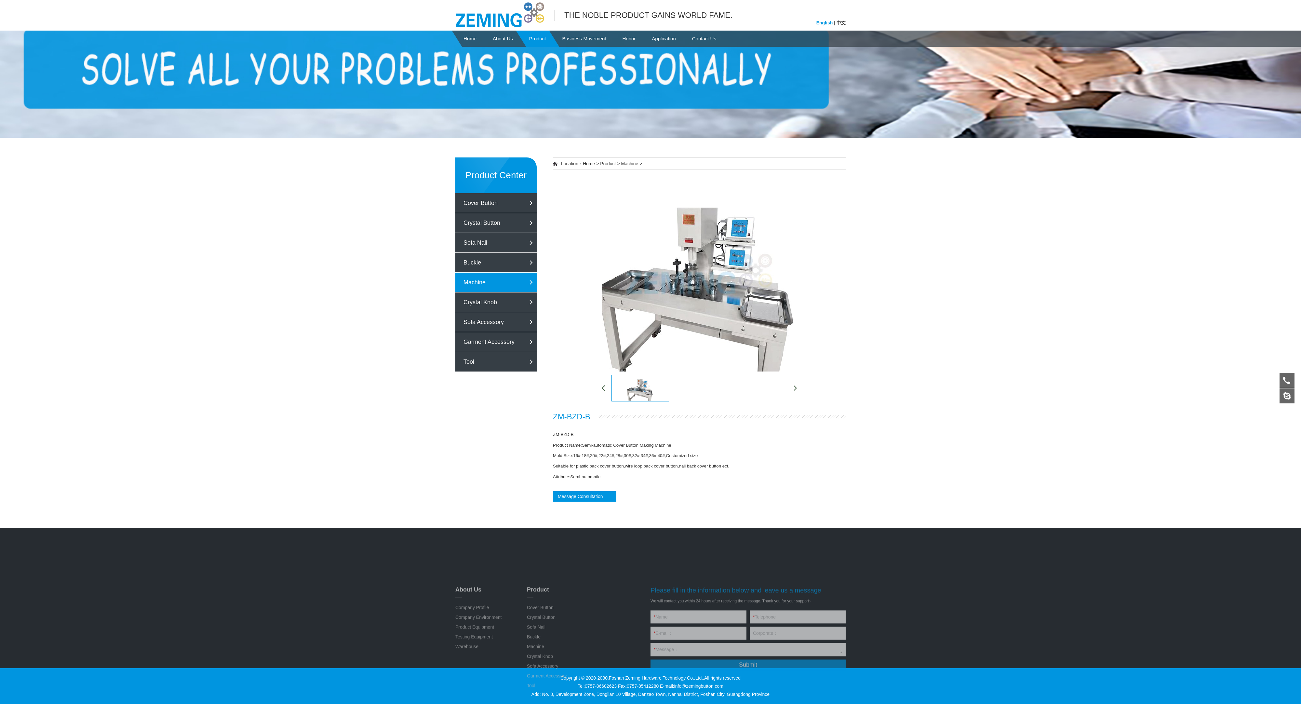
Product (537, 38)
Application (664, 38)
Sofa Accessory (483, 322)
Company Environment (478, 680)
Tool (468, 362)
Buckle (472, 262)
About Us (503, 38)
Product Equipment (474, 689)
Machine (474, 282)
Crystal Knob (480, 302)
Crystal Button (481, 223)
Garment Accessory (489, 342)
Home (469, 38)
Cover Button (480, 203)
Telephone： (766, 679)
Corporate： (765, 695)
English (825, 22)
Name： (663, 679)
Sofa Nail (475, 242)
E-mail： (663, 695)
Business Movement (584, 38)
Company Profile (472, 670)
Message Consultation (580, 496)
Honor (629, 38)
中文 (840, 22)
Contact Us (704, 38)
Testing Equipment (474, 699)
